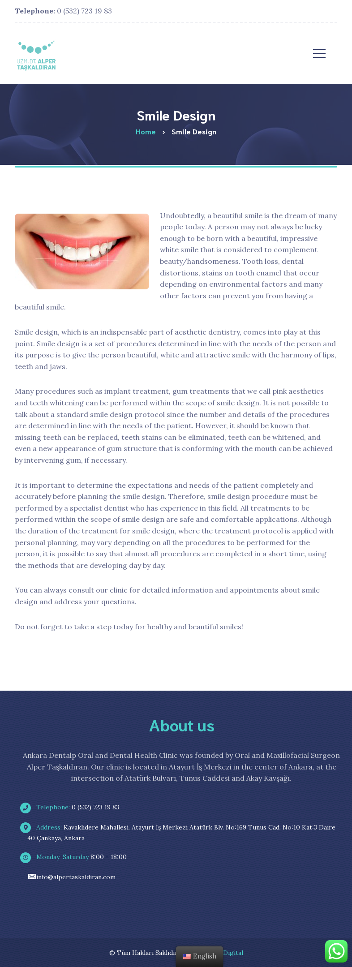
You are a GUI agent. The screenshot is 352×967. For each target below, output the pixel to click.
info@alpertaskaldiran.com (71, 877)
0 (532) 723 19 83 (63, 10)
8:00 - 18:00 (77, 857)
